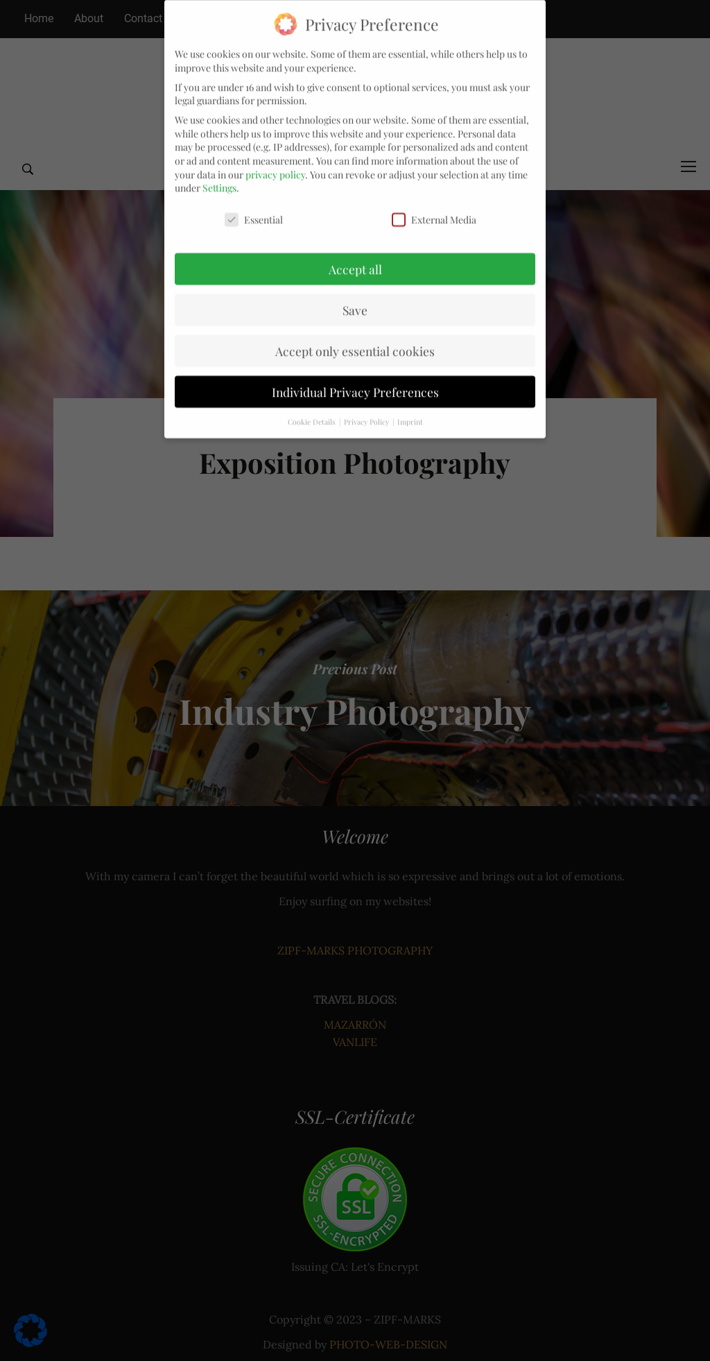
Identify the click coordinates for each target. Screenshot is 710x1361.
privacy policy (275, 161)
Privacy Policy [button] (367, 408)
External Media (434, 207)
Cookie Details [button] (313, 408)
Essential (254, 207)
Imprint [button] (410, 408)
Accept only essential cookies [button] (355, 338)
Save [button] (355, 297)
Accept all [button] (355, 256)
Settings (219, 175)
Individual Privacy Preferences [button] (355, 379)
